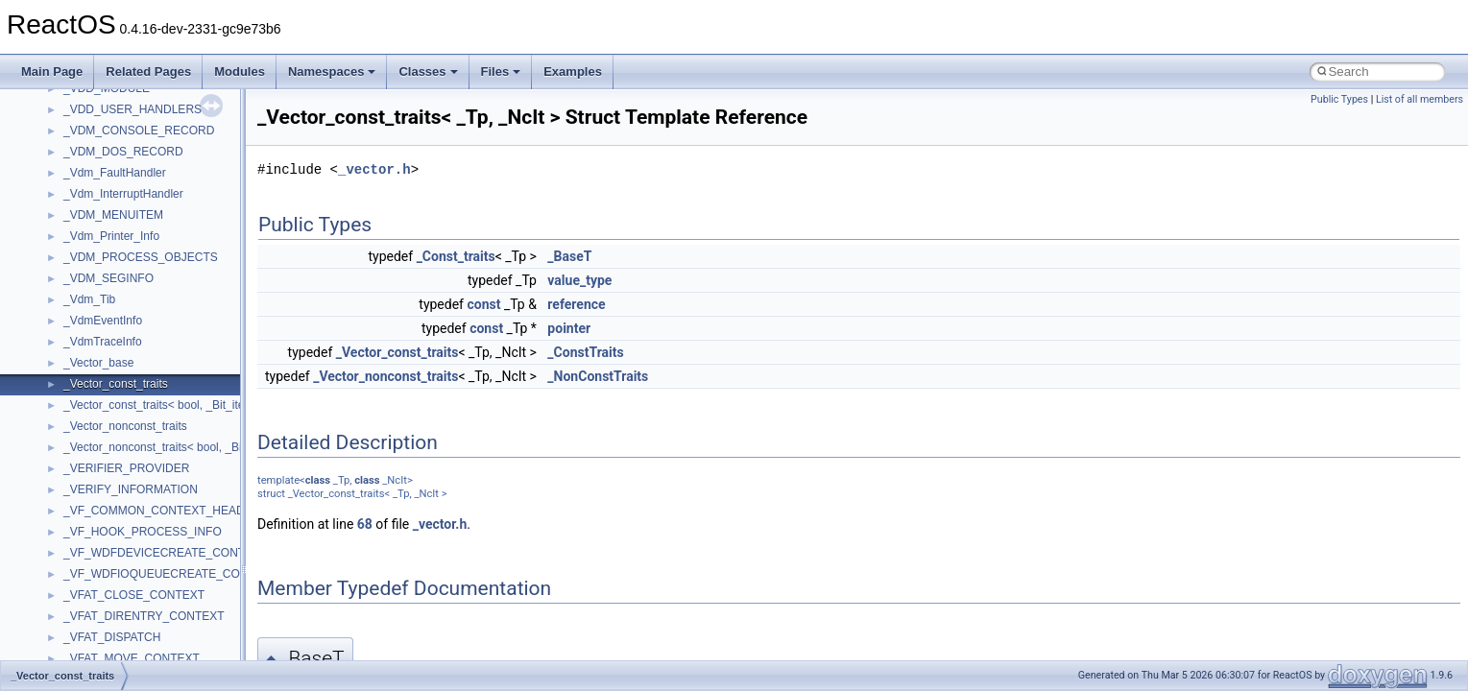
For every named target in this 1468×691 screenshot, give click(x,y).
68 (365, 524)
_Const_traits (456, 256)
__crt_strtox (93, 498)
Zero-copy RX (68, 223)
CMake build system (84, 139)
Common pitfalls (74, 160)
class (317, 480)
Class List (73, 434)
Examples (572, 71)
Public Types (1339, 99)
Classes (427, 71)
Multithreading (69, 266)
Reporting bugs (71, 202)
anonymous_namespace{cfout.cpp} (153, 582)
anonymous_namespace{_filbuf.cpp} (156, 540)
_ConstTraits (585, 352)
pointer (568, 328)
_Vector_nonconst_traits (385, 376)
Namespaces (332, 71)
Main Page (52, 71)
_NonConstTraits (597, 376)
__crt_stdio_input (107, 456)
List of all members (1419, 99)
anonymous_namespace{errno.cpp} (154, 624)
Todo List (56, 329)
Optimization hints (78, 287)
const (483, 304)
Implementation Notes (89, 308)
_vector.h (374, 169)
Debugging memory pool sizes (110, 181)
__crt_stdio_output (110, 477)
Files (501, 71)
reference (576, 304)
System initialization (83, 244)
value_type (579, 280)
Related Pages (148, 71)
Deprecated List (73, 350)
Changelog (60, 97)
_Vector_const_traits (397, 352)
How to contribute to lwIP (96, 118)
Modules (239, 71)
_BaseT (569, 256)
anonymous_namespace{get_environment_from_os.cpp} (207, 646)
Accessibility (94, 519)
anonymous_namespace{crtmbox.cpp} (161, 603)
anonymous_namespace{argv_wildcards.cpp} (179, 561)
